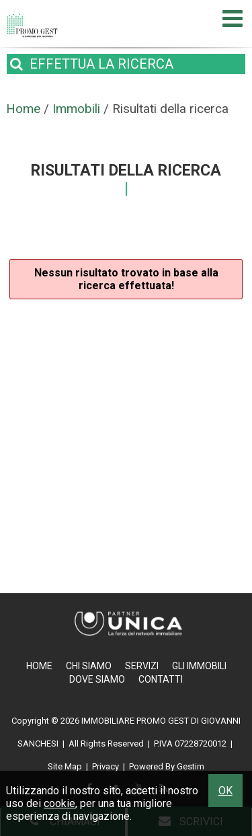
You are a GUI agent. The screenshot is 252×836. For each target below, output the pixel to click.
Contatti (160, 679)
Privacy (105, 766)
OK (225, 790)
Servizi (142, 665)
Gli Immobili (199, 665)
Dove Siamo (97, 679)
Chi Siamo (89, 665)
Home (39, 665)
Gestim (190, 766)
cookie (59, 803)
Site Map (65, 766)
